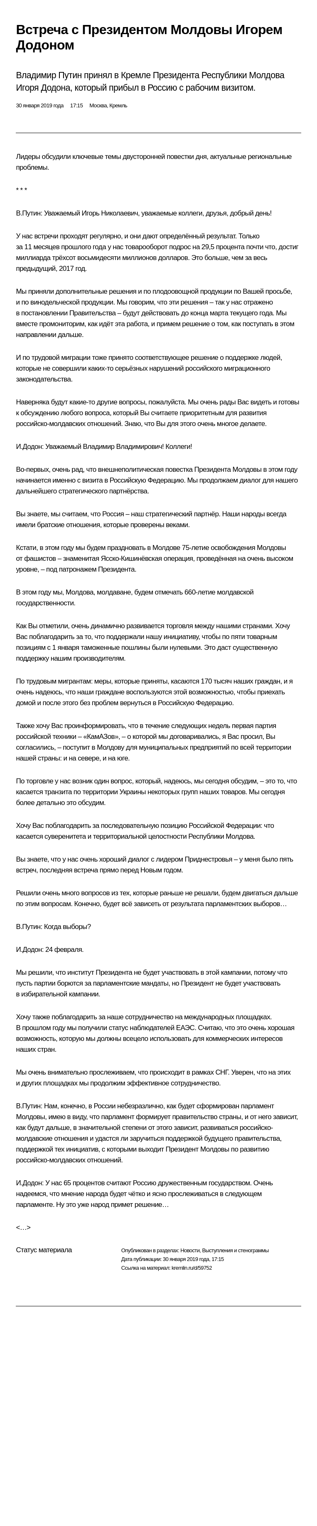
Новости (189, 1250)
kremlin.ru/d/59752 (192, 1268)
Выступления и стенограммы (235, 1250)
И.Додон (29, 447)
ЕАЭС (185, 1028)
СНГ (221, 1072)
